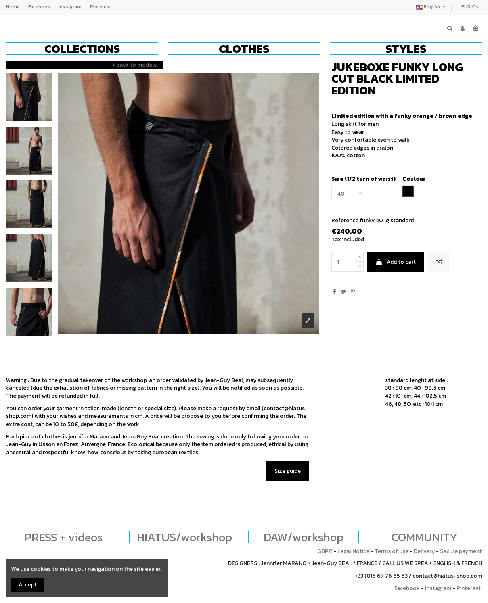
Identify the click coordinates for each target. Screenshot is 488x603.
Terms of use (391, 551)
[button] (82, 48)
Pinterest (100, 6)
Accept (28, 584)
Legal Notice (353, 551)
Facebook (39, 6)
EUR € (470, 6)
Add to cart (395, 262)
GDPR (324, 551)
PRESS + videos (63, 537)
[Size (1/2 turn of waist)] (348, 193)
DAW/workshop (303, 537)
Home (13, 6)
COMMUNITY (424, 537)
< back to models (134, 65)
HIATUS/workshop (184, 537)
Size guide (287, 471)
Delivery (424, 551)
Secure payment (461, 551)
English (431, 6)
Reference (344, 221)
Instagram (71, 6)
